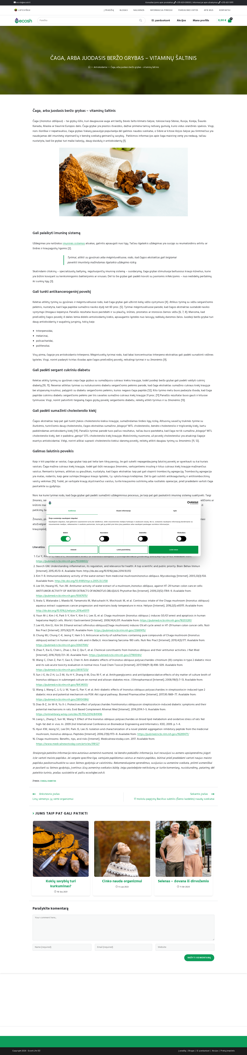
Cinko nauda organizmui (122, 881)
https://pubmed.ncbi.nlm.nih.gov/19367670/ (62, 596)
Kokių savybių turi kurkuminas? (61, 884)
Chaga (43, 781)
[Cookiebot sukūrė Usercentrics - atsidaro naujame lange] (183, 502)
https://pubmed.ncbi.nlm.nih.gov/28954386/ (62, 699)
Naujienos (138, 10)
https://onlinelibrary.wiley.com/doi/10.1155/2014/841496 (69, 714)
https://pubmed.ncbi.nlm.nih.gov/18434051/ (62, 685)
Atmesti (73, 550)
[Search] (138, 20)
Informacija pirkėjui (161, 10)
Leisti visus (173, 550)
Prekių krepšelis (228, 1051)
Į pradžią (109, 10)
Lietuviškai (24, 10)
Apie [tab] (175, 510)
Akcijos (178, 20)
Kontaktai (225, 10)
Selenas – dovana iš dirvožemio (183, 881)
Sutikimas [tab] (72, 510)
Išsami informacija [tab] (123, 510)
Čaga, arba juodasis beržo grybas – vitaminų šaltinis (135, 67)
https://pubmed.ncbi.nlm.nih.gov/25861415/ (120, 630)
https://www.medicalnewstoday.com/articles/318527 (67, 744)
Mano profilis (198, 20)
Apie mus (208, 10)
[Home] (89, 67)
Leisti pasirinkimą (123, 550)
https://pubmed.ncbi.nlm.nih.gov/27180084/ (115, 655)
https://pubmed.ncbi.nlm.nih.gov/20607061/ (62, 645)
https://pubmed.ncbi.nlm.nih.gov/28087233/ (62, 670)
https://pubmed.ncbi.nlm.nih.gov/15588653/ (62, 561)
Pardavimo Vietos (188, 10)
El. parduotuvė (158, 20)
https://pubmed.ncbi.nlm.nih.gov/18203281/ (166, 620)
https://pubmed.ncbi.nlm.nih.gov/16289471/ (163, 734)
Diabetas (52, 781)
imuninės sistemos (74, 243)
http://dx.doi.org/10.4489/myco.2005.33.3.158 (81, 581)
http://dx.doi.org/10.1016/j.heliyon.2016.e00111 (62, 611)
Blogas (124, 10)
